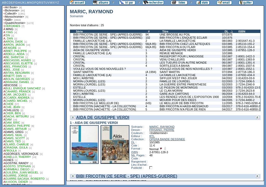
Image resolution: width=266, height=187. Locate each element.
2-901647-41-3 (245, 40)
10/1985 (227, 50)
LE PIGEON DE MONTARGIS (178, 87)
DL (227, 31)
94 (147, 34)
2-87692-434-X (245, 75)
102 (147, 37)
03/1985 (227, 43)
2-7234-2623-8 (245, 90)
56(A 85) (150, 43)
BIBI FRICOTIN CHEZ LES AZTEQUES (184, 43)
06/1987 (227, 59)
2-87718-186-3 (245, 72)
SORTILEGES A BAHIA (174, 65)
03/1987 (227, 56)
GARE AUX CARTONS (174, 93)
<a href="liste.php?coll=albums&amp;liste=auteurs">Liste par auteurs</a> (33, 92)
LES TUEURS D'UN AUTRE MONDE (183, 62)
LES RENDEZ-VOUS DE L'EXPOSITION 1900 (189, 96)
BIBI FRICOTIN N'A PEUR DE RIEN (182, 109)
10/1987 (227, 68)
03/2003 (227, 87)
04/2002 (227, 78)
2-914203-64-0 (245, 93)
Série (79, 31)
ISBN (241, 31)
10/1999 (227, 75)
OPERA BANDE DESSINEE (167, 139)
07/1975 (227, 34)
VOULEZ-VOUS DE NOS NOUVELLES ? (99, 68)
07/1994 (227, 72)
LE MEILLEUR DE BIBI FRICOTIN (181, 103)
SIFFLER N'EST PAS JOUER (178, 78)
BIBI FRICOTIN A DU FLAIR (177, 47)
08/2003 (227, 90)
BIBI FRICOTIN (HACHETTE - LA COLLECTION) (104, 106)
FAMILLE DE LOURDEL (174, 81)
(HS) (148, 103)
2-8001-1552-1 (245, 68)
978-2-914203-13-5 (248, 87)
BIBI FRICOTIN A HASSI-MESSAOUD (183, 106)
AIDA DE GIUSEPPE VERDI (91, 50)
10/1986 (227, 53)
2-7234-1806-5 (245, 81)
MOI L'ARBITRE (83, 78)
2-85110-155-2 (245, 43)
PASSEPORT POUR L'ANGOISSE (181, 56)
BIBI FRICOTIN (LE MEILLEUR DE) (96, 103)
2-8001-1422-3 (245, 56)
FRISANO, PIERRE (161, 129)
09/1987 (227, 65)
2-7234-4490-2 (245, 100)
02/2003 (227, 81)
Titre (165, 31)
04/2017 (227, 109)
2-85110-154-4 (245, 47)
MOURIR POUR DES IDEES (177, 100)
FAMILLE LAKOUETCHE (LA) (92, 40)
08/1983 (227, 40)
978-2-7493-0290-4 (248, 103)
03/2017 (227, 106)
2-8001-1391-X (245, 62)
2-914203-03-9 (245, 78)
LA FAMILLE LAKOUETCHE (177, 40)
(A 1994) (150, 72)
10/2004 (227, 96)
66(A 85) (150, 47)
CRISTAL (79, 56)
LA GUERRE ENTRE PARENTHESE (182, 84)
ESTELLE (79, 87)
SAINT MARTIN (83, 72)
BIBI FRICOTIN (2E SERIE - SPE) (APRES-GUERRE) (107, 34)
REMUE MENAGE (171, 53)
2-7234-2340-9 (245, 84)
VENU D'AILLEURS (172, 59)
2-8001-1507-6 (245, 65)
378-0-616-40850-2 (248, 106)
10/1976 (227, 37)
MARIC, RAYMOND (162, 126)
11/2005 (227, 103)
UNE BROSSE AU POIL (174, 34)
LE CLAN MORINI (171, 90)
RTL (152, 136)
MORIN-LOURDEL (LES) (89, 81)
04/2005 (227, 100)
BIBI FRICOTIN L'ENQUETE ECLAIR (183, 37)
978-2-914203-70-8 (248, 96)
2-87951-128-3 (245, 50)
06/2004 (227, 93)
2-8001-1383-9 (245, 59)
